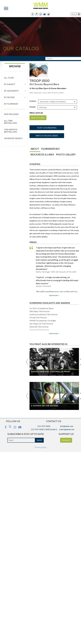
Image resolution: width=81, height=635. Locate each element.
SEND (39, 440)
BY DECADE (9, 97)
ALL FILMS (9, 78)
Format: (33, 107)
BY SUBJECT (9, 84)
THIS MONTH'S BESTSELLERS (10, 130)
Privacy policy (41, 447)
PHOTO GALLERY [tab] (66, 154)
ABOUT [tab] (35, 148)
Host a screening (46, 127)
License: (33, 101)
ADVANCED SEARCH (13, 138)
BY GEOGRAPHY (11, 91)
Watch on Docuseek (47, 135)
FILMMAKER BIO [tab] (50, 148)
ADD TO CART (38, 117)
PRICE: (36, 113)
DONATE (66, 440)
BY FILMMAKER (11, 104)
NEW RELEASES (11, 114)
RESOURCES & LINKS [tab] (42, 154)
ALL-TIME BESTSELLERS (10, 122)
